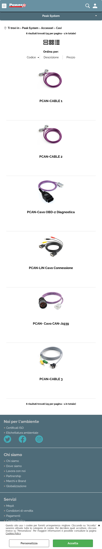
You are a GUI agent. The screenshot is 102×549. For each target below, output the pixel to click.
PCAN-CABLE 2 (51, 156)
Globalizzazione (16, 486)
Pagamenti (13, 515)
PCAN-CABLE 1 (50, 101)
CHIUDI (99, 525)
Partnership (13, 476)
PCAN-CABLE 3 (51, 379)
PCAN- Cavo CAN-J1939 (51, 323)
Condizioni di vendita (19, 510)
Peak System (51, 15)
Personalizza (29, 543)
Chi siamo (12, 461)
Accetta (73, 543)
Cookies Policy (13, 533)
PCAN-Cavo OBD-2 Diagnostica (51, 212)
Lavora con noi (16, 471)
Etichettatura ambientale (22, 432)
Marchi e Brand (16, 481)
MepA (10, 505)
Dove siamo (14, 466)
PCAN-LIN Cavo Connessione (51, 268)
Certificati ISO (15, 428)
